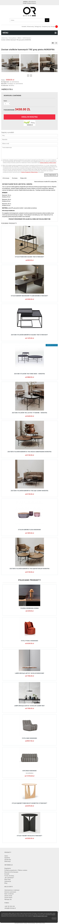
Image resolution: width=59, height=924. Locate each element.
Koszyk (53, 26)
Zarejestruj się (46, 26)
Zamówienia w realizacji (12, 890)
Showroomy (30, 26)
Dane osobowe (9, 894)
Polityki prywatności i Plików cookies (16, 870)
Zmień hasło (8, 897)
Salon (6, 856)
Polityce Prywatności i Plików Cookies (29, 172)
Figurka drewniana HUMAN (29, 608)
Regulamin (8, 868)
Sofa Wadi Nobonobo (29, 770)
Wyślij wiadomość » (51, 175)
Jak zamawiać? (9, 877)
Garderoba (8, 859)
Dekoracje (8, 861)
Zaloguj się (38, 26)
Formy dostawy (9, 875)
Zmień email (8, 895)
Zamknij (54, 918)
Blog (6, 883)
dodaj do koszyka (30, 117)
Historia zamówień (10, 892)
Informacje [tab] (6, 178)
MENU (29, 33)
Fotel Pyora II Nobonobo (29, 640)
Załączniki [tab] (23, 178)
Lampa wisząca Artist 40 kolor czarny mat (29, 705)
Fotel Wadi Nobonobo (29, 738)
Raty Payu (8, 879)
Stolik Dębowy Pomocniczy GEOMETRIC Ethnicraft (29, 803)
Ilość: (5, 101)
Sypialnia (7, 857)
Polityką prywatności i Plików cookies (48, 162)
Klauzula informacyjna (11, 872)
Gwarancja (8, 881)
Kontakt (24, 26)
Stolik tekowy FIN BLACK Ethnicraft (29, 835)
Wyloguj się (8, 899)
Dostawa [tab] (14, 178)
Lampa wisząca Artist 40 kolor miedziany (29, 673)
